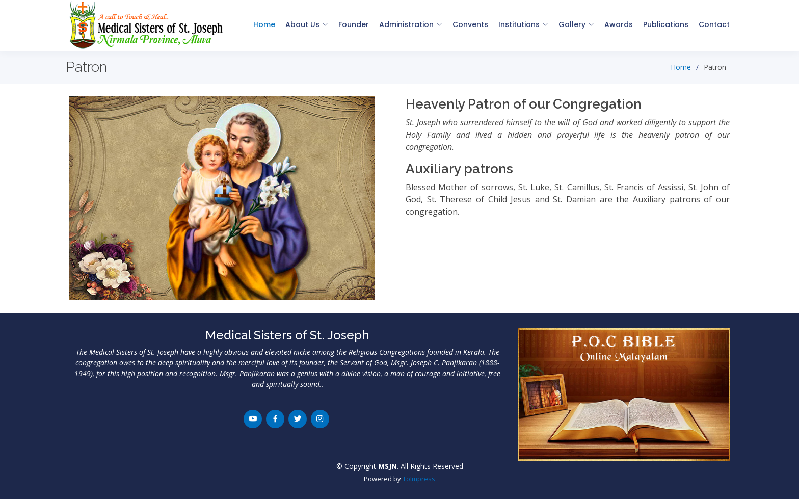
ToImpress (419, 478)
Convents (470, 24)
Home (264, 24)
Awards (618, 24)
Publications (665, 24)
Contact (714, 24)
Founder (353, 24)
